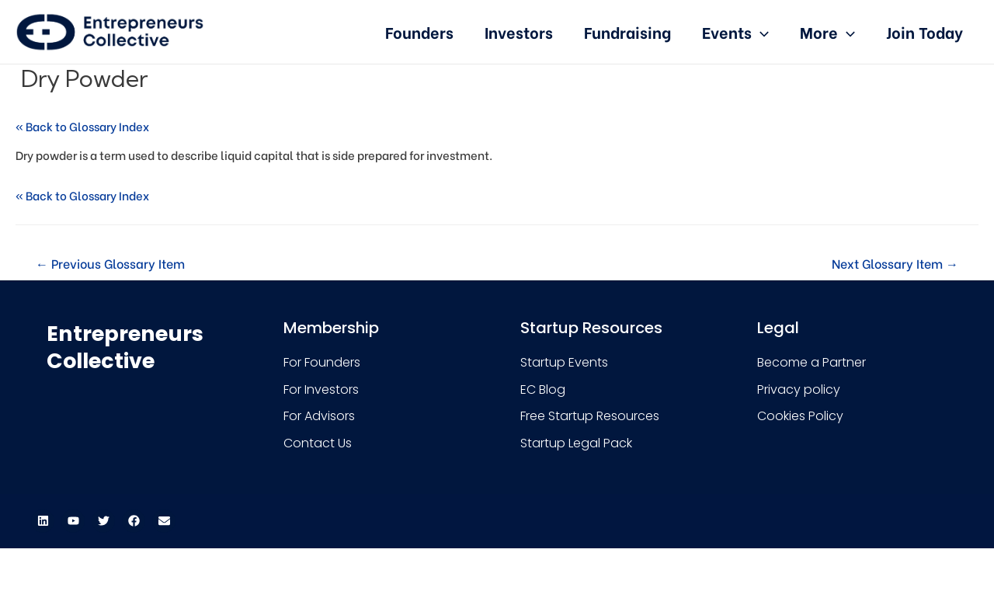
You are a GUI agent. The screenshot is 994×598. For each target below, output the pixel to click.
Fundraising (627, 31)
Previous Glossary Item (110, 263)
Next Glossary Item (895, 263)
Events (735, 31)
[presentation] (760, 31)
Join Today (924, 31)
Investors (519, 31)
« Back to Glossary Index (82, 125)
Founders (419, 31)
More (827, 31)
